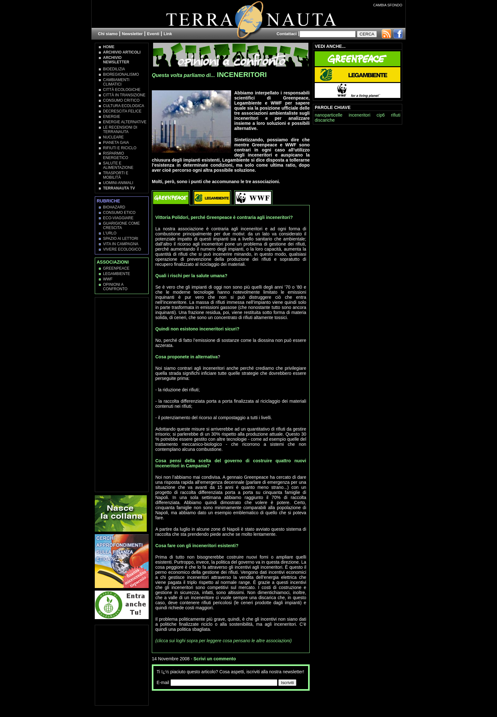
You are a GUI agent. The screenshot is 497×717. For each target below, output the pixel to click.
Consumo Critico (121, 100)
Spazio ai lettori (120, 238)
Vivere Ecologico (122, 249)
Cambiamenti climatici (116, 82)
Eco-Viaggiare (118, 218)
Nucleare (113, 137)
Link (168, 33)
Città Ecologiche (121, 89)
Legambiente (116, 274)
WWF (108, 279)
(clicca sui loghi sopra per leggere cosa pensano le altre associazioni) (223, 640)
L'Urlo (109, 233)
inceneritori (359, 115)
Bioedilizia (114, 69)
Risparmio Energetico (115, 155)
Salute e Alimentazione (118, 165)
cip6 (381, 115)
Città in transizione (124, 95)
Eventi (153, 33)
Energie (111, 116)
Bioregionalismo (121, 74)
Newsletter (132, 33)
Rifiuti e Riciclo (119, 148)
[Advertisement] (226, 703)
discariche (325, 120)
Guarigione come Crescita (121, 225)
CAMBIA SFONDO (387, 5)
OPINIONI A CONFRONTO (115, 286)
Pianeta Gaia (116, 142)
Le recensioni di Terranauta (120, 129)
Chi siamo (108, 33)
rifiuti (395, 115)
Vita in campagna (121, 244)
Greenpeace (116, 268)
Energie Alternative (124, 122)
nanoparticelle (328, 115)
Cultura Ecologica (123, 106)
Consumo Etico (119, 212)
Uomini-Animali (118, 183)
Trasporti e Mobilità (115, 175)
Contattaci (286, 33)
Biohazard (114, 207)
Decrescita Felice (122, 111)
